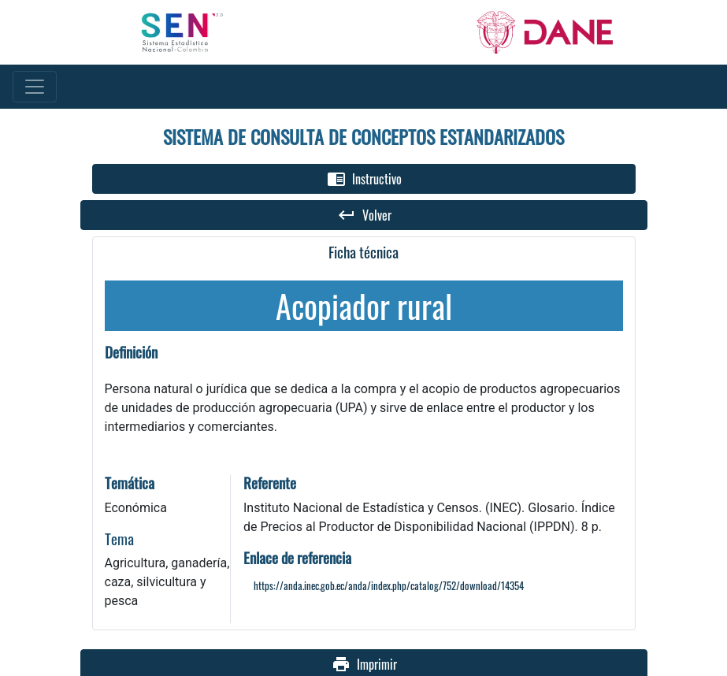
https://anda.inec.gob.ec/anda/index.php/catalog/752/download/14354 (389, 585)
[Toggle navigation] (35, 86)
